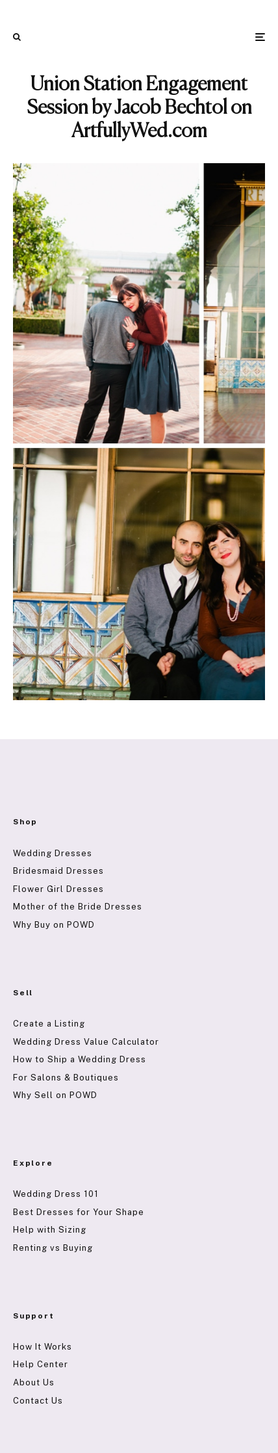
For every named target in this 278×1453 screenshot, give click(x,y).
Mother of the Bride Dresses (77, 906)
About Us (34, 1382)
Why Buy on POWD (54, 925)
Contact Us (38, 1401)
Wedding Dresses (52, 853)
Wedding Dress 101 (56, 1194)
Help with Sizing (49, 1230)
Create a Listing (49, 1023)
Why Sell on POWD (55, 1095)
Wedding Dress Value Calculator (86, 1042)
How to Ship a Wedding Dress (79, 1059)
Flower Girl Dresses (58, 889)
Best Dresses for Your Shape (78, 1212)
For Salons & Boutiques (66, 1077)
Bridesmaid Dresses (58, 871)
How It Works (42, 1347)
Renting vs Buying (53, 1248)
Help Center (40, 1364)
